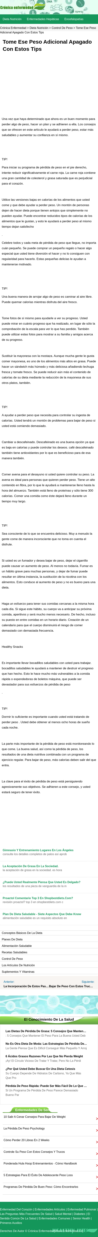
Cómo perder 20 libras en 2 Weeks (26, 1140)
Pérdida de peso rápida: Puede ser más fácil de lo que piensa (46, 1085)
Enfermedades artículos (50, 1209)
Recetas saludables (14, 952)
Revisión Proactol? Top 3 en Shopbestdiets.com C (33, 902)
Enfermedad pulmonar (82, 1209)
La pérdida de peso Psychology (24, 1128)
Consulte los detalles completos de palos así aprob (35, 854)
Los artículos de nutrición (18, 965)
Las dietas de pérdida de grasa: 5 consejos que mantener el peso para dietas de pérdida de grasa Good (46, 1031)
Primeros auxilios (11, 1222)
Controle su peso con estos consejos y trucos (34, 1151)
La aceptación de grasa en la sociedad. (31, 866)
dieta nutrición (12, 19)
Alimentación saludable (17, 945)
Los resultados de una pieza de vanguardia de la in (35, 886)
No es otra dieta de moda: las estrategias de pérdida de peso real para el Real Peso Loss (46, 1043)
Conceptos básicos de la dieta (22, 932)
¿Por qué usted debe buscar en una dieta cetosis (40, 1068)
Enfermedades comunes (54, 1218)
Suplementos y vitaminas (18, 971)
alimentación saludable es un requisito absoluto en (35, 918)
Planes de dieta (12, 939)
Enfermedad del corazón (16, 1209)
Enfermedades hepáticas (43, 19)
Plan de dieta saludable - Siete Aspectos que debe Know (42, 914)
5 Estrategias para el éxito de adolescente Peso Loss (38, 1175)
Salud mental (63, 1213)
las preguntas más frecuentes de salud (26, 1213)
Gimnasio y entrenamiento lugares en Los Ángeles (38, 850)
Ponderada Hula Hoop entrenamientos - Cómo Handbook (40, 1163)
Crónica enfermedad (13, 27)
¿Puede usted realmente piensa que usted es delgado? (41, 882)
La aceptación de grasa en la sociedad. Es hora (32, 870)
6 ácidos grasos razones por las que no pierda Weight (44, 1056)
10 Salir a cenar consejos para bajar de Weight (35, 1116)
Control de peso (62, 27)
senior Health (81, 1218)
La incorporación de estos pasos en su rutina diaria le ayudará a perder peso (26, 986)
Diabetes (79, 1213)
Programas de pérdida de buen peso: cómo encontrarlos (41, 1186)
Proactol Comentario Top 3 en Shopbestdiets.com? (38, 898)
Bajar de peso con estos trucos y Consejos (72, 986)
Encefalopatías (73, 19)
